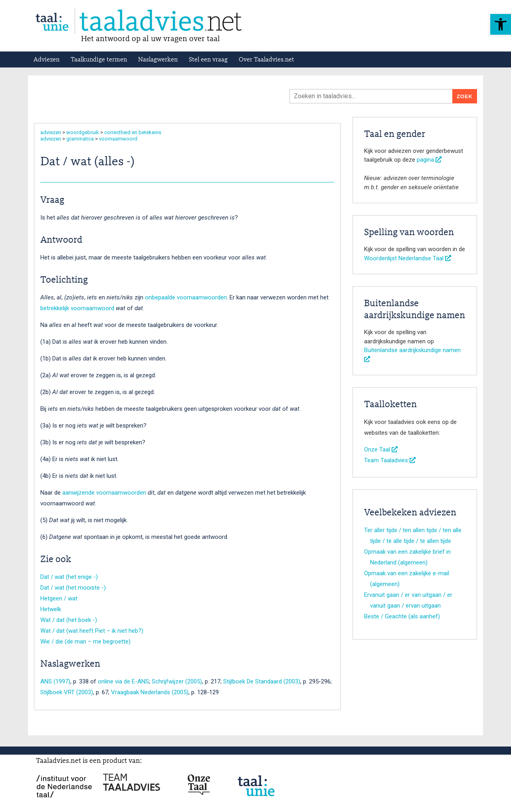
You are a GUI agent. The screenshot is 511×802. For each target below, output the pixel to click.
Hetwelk (50, 609)
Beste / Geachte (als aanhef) (402, 616)
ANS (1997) (55, 681)
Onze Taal (381, 449)
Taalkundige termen (99, 60)
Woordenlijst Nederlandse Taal (407, 258)
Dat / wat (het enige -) (69, 576)
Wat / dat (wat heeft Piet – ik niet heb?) (91, 630)
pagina (429, 159)
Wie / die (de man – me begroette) (85, 641)
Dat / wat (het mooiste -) (73, 587)
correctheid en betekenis (132, 132)
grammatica (80, 139)
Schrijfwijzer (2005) (177, 681)
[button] (500, 24)
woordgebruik (82, 132)
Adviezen (46, 60)
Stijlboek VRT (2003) (66, 692)
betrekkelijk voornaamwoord (77, 308)
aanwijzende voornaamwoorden (104, 492)
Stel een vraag (208, 60)
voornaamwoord (118, 139)
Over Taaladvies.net (266, 60)
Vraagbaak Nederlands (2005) (149, 692)
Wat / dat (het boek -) (68, 620)
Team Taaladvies (390, 460)
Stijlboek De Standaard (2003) (261, 681)
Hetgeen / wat (58, 598)
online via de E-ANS (123, 681)
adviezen (50, 132)
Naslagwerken (158, 60)
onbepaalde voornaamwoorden (186, 297)
